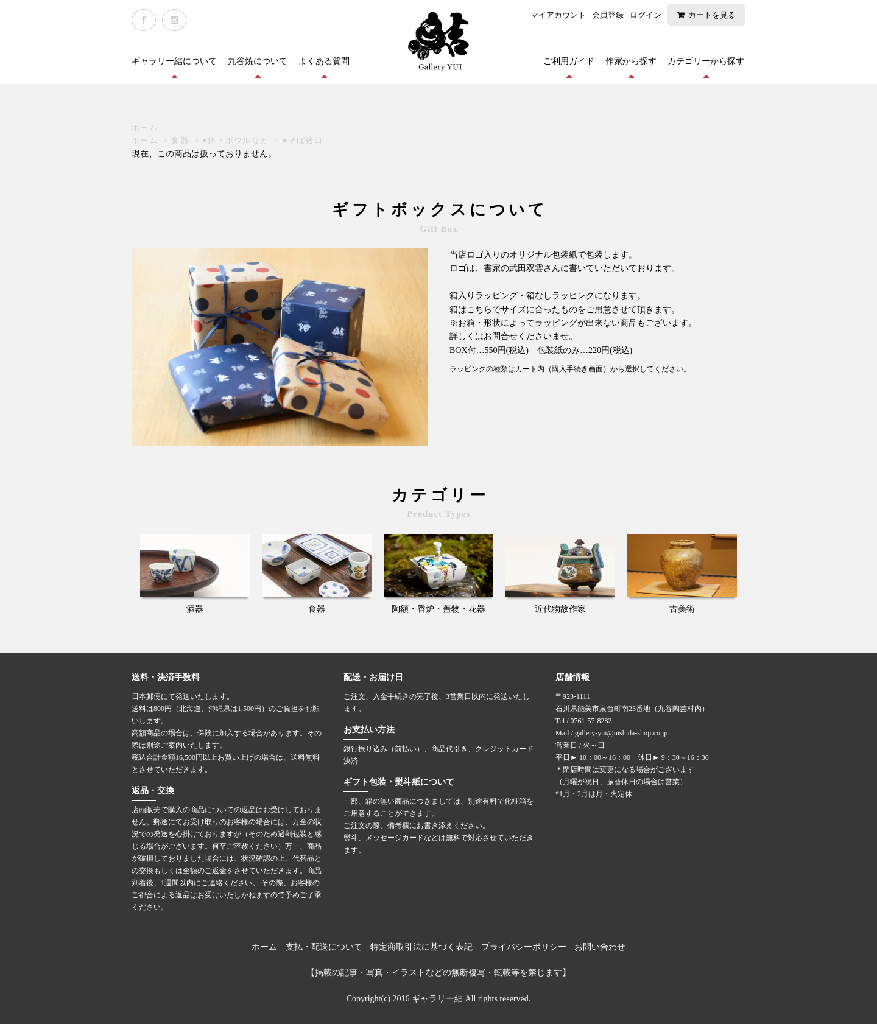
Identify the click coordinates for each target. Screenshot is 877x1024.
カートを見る (712, 14)
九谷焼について (257, 61)
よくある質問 (324, 61)
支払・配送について (324, 947)
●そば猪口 (303, 140)
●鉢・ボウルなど (235, 140)
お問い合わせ (599, 947)
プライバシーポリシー (523, 947)
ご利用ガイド (568, 61)
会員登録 (608, 14)
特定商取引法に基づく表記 (421, 947)
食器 (180, 140)
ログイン (645, 14)
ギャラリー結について (174, 61)
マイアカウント (558, 14)
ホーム (145, 127)
